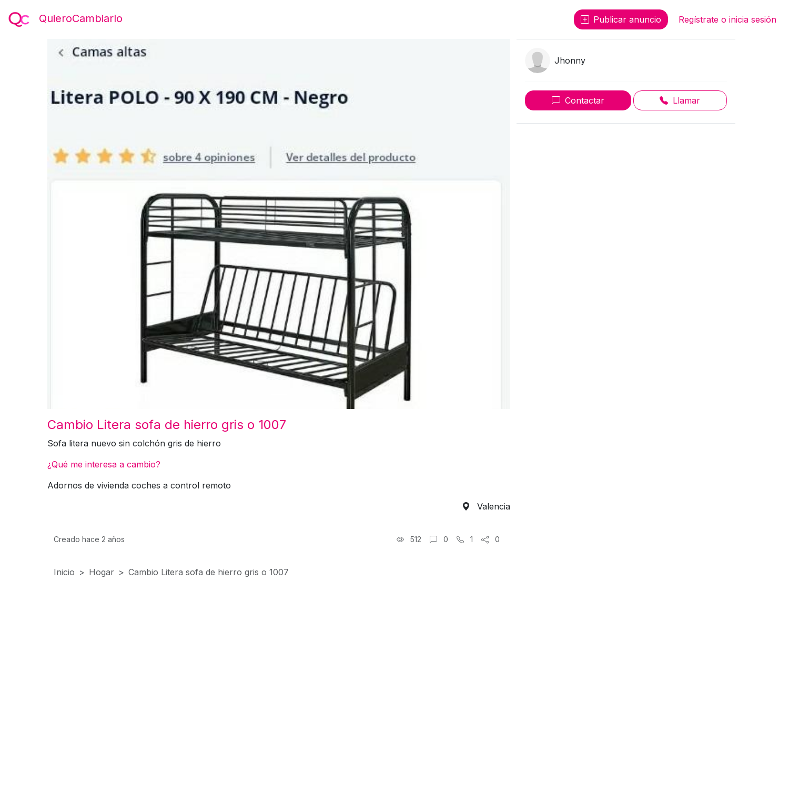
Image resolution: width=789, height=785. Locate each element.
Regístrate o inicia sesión (727, 19)
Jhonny (569, 60)
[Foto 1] (279, 395)
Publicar (621, 19)
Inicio (64, 572)
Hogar (101, 572)
